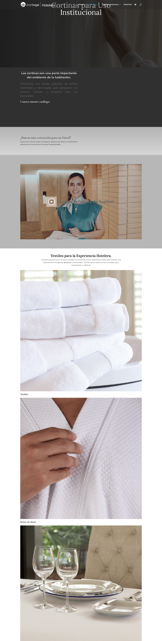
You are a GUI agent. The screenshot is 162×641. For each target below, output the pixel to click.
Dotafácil (128, 5)
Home (81, 5)
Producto (93, 5)
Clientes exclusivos (110, 5)
